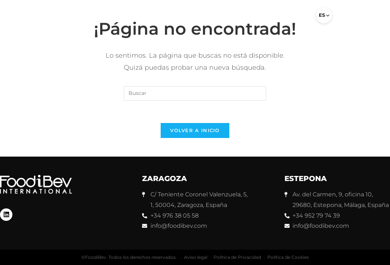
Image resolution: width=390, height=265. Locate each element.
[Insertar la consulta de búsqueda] (195, 93)
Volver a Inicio (195, 130)
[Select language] (324, 15)
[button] (300, 18)
